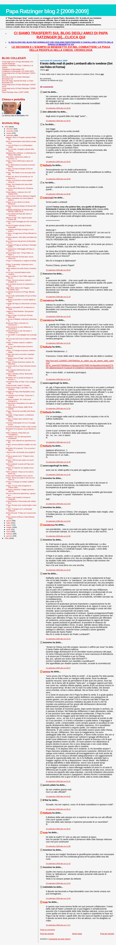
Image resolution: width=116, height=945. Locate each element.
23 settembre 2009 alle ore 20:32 (58, 121)
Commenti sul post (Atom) (60, 939)
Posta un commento (47, 929)
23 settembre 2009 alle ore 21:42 (58, 474)
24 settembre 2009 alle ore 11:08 (58, 846)
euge (45, 832)
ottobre (9, 133)
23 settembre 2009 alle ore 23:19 (58, 639)
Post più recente (47, 934)
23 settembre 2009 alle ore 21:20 (58, 316)
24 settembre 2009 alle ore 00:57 (58, 668)
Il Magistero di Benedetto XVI (13, 69)
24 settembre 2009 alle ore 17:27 (58, 925)
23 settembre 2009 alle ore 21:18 (58, 297)
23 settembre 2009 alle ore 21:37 (58, 442)
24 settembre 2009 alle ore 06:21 (58, 809)
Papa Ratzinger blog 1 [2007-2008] (15, 92)
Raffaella (47, 165)
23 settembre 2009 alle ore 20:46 (58, 179)
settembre (10, 135)
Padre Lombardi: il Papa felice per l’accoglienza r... (17, 433)
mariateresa (49, 300)
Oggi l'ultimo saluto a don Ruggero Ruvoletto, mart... (18, 289)
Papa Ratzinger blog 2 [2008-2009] (47, 11)
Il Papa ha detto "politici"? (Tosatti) (17, 385)
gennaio (9, 536)
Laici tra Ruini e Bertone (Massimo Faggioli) (21, 196)
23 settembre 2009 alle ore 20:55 (58, 270)
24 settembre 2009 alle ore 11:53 (58, 883)
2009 (7, 127)
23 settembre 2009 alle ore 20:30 (58, 108)
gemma (46, 671)
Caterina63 (48, 197)
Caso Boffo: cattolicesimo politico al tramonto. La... (18, 158)
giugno (9, 525)
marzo (8, 531)
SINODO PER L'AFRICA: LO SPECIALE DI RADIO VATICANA (21, 154)
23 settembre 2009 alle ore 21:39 (58, 462)
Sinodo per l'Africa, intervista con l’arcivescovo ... (17, 324)
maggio (9, 527)
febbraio (9, 534)
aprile (8, 529)
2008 (7, 538)
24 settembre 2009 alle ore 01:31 (58, 781)
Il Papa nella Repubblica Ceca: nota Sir (19, 476)
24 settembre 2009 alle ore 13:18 (58, 898)
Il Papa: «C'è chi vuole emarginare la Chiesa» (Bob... (18, 486)
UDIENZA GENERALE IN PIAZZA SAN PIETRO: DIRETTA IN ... (19, 210)
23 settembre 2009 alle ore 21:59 (58, 536)
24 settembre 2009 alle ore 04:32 (58, 796)
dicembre (10, 129)
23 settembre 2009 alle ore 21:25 (58, 343)
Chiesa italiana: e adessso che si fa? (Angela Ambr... (18, 193)
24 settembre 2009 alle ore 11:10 (58, 863)
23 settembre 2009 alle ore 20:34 (58, 161)
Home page (77, 934)
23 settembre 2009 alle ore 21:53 (58, 504)
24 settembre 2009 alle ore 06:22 (58, 829)
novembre (10, 131)
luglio (8, 523)
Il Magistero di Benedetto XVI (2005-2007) (18, 71)
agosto (9, 521)
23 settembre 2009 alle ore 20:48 (58, 194)
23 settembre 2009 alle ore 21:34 (58, 408)
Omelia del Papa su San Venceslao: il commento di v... (19, 331)
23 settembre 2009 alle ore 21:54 (58, 521)
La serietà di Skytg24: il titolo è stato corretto (21, 427)
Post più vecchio (107, 934)
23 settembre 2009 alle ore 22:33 (58, 570)
